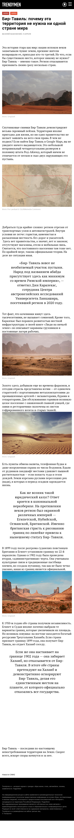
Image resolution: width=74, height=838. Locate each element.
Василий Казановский (12, 34)
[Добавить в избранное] (64, 4)
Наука (5, 13)
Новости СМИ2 (8, 775)
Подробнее (17, 788)
